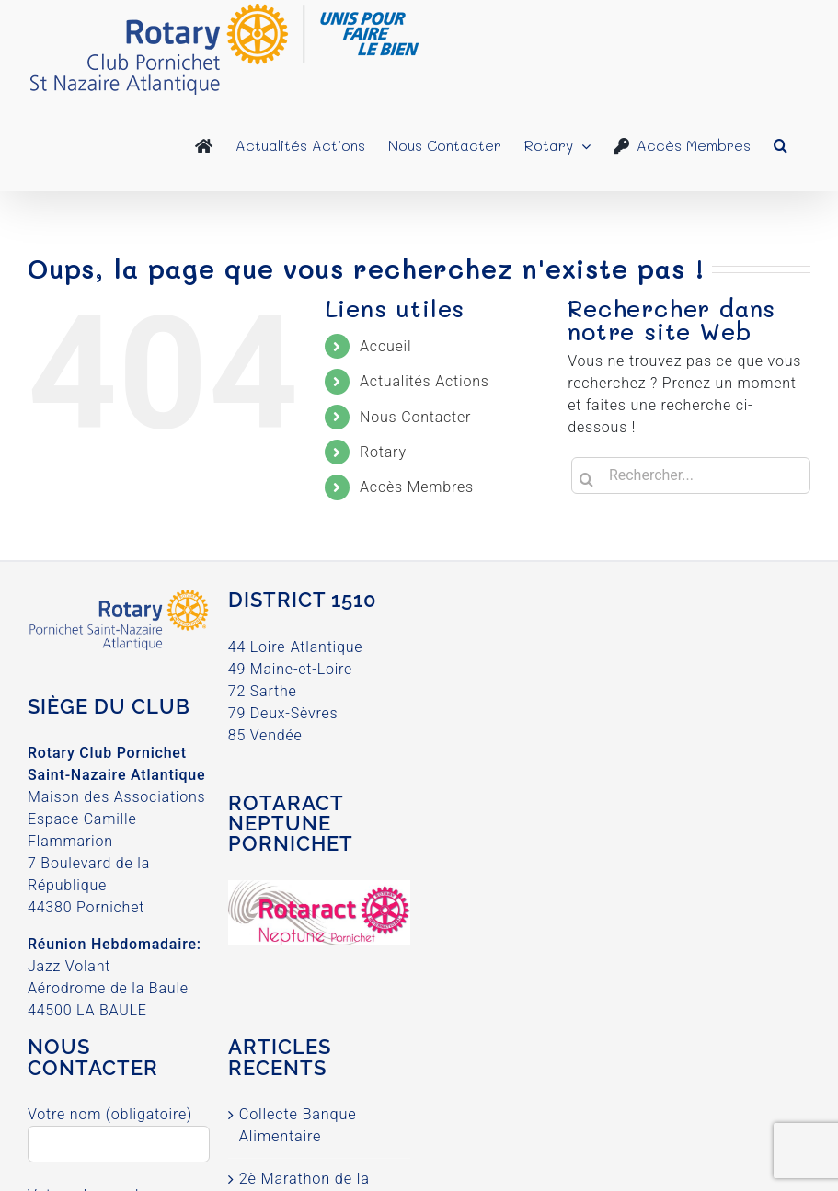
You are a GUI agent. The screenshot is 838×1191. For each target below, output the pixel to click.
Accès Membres (417, 487)
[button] (780, 145)
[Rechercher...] (690, 475)
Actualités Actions (424, 381)
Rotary (383, 452)
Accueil (385, 346)
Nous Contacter (415, 417)
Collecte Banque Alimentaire (298, 1125)
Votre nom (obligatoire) (119, 1128)
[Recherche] (586, 479)
